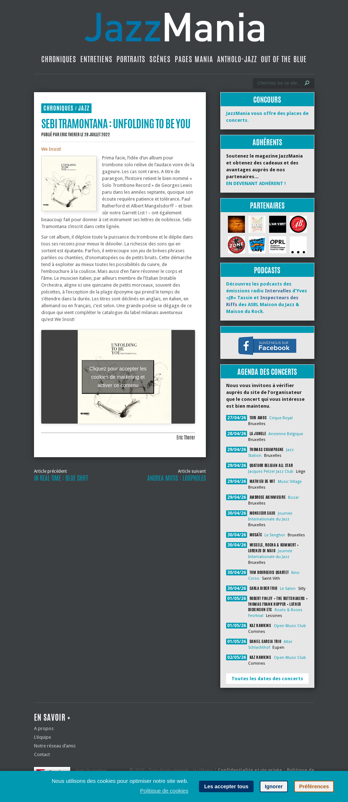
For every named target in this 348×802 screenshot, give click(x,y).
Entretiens (96, 59)
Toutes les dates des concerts (267, 678)
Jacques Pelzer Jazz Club (270, 471)
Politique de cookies (164, 791)
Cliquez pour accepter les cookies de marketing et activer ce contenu (118, 376)
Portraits (130, 59)
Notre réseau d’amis (55, 746)
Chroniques (58, 59)
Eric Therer (70, 134)
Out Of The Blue (284, 59)
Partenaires (267, 205)
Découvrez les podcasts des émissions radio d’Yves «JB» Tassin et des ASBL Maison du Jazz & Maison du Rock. (266, 297)
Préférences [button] (314, 786)
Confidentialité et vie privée (250, 770)
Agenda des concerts (267, 371)
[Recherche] (279, 83)
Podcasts (267, 270)
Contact (42, 754)
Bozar (293, 497)
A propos (44, 728)
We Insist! (51, 149)
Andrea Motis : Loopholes (176, 478)
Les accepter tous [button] (226, 786)
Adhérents (267, 142)
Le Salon (288, 588)
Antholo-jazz (237, 59)
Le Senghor (274, 535)
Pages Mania (194, 59)
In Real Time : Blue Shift (61, 478)
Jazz (83, 108)
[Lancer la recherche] (307, 83)
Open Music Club (290, 625)
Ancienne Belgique (285, 434)
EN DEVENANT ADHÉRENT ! (256, 183)
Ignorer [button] (274, 786)
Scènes (160, 59)
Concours (267, 99)
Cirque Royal (281, 418)
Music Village (290, 481)
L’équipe (42, 737)
